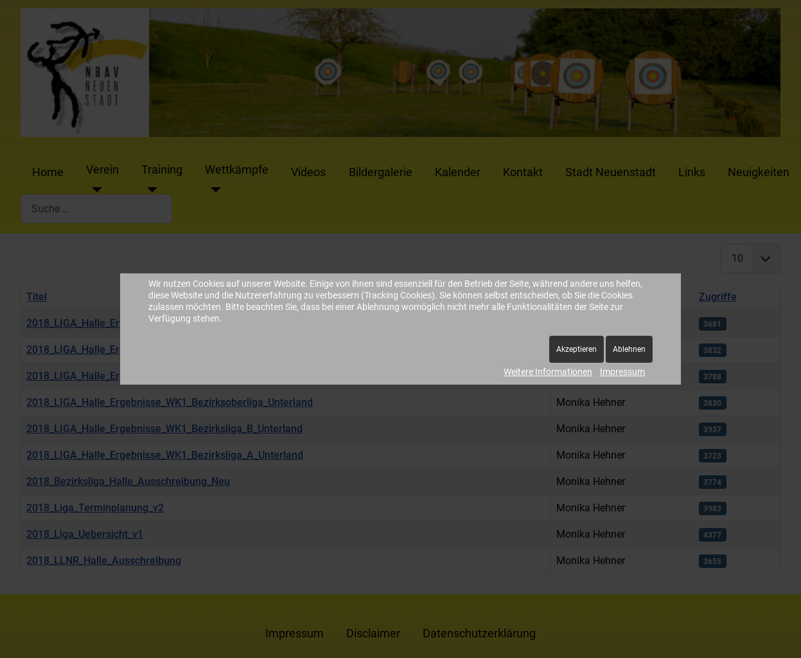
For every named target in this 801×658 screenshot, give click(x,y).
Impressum (622, 372)
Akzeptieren (576, 349)
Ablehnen (629, 349)
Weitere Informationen (548, 372)
